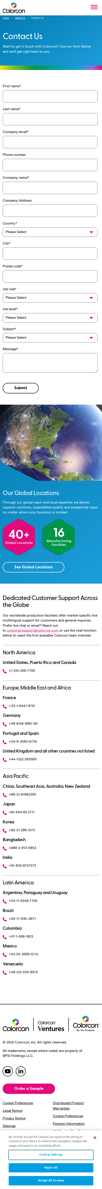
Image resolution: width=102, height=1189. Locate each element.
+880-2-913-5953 (19, 848)
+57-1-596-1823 (18, 936)
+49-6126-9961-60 (20, 724)
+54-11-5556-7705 (20, 901)
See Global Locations (33, 567)
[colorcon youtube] (8, 1070)
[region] (51, 1159)
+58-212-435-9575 (20, 972)
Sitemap (9, 1126)
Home (6, 18)
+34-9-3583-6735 (20, 742)
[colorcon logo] (16, 1024)
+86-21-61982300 (19, 794)
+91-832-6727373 (19, 866)
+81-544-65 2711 (19, 812)
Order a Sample (28, 1089)
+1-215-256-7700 (19, 671)
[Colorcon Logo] (14, 7)
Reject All (51, 1167)
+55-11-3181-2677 (19, 919)
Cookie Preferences (18, 1103)
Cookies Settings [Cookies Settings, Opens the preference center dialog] (51, 1154)
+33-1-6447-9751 (19, 706)
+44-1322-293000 (20, 759)
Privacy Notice (14, 1118)
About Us (20, 18)
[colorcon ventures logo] (51, 1026)
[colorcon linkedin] (21, 1070)
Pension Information (69, 1124)
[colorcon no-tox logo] (86, 1023)
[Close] (95, 1138)
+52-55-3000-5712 (20, 954)
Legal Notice (12, 1111)
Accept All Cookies (51, 1180)
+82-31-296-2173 (19, 830)
